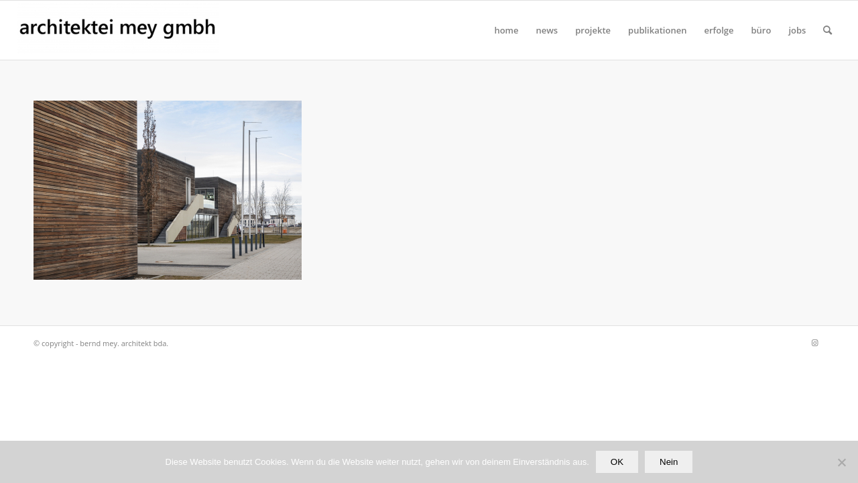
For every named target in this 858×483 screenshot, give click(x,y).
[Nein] (841, 462)
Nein (669, 462)
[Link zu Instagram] (814, 343)
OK (617, 462)
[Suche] (827, 30)
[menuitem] (506, 30)
